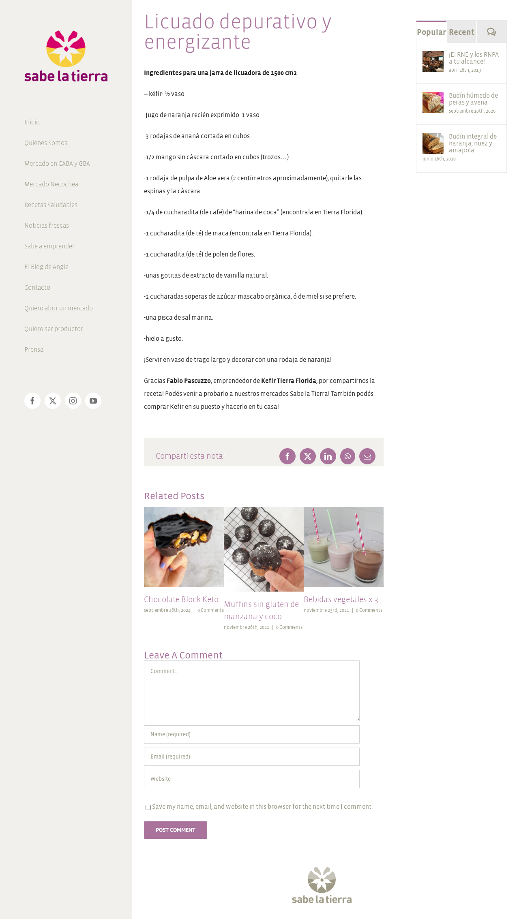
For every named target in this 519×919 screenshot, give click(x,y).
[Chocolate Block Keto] (184, 510)
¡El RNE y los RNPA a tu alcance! (474, 58)
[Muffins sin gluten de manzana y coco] (264, 510)
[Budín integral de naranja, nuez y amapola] (433, 139)
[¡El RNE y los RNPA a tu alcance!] (433, 57)
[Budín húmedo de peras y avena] (433, 98)
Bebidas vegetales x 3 (341, 599)
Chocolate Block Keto (181, 599)
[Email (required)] (252, 757)
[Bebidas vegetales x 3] (344, 510)
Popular (431, 32)
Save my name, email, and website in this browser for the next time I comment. (262, 806)
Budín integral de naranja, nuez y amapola (473, 143)
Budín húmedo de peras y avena (473, 99)
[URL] (252, 779)
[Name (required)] (252, 734)
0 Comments (210, 610)
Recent (461, 32)
